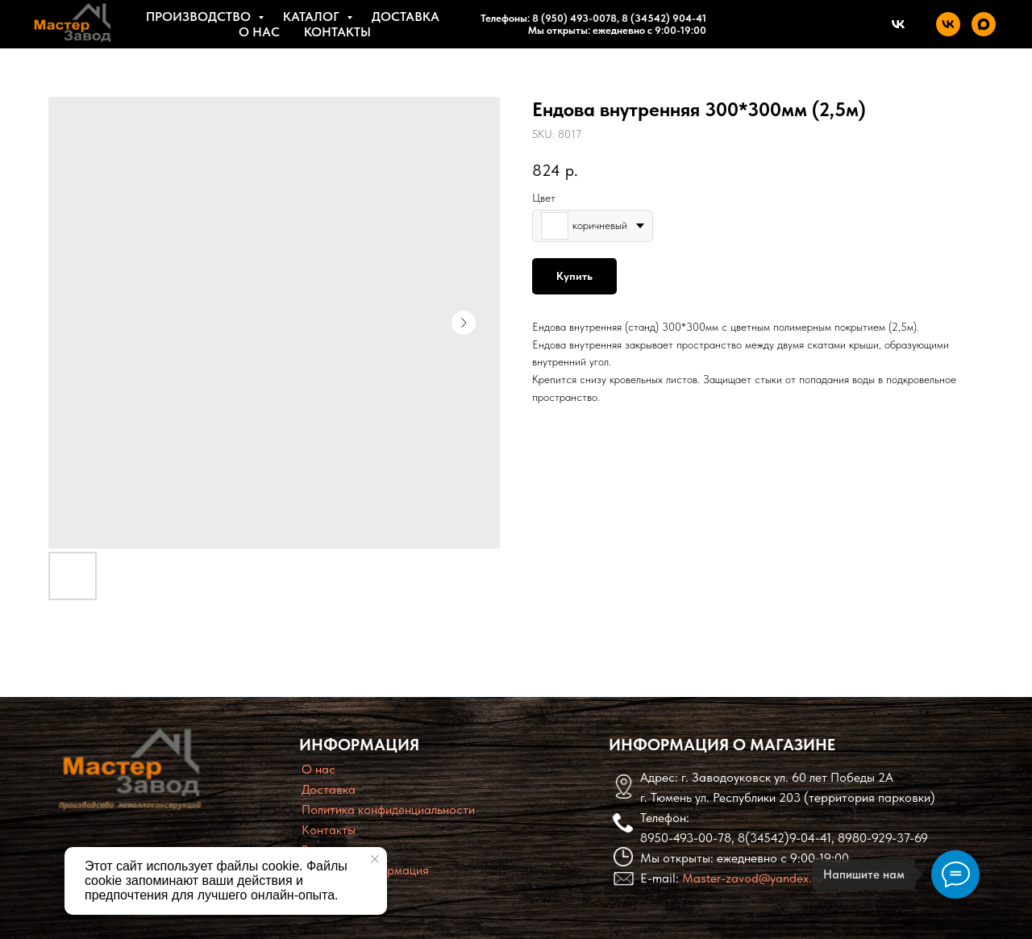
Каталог (313, 16)
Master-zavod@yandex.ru (752, 878)
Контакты (337, 32)
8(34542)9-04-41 (784, 837)
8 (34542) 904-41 (662, 18)
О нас (259, 32)
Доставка (405, 16)
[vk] (948, 24)
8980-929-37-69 (883, 837)
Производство (200, 16)
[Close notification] (375, 859)
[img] (129, 768)
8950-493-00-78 (685, 837)
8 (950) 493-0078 (574, 18)
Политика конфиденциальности (388, 809)
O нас (318, 769)
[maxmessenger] (984, 24)
